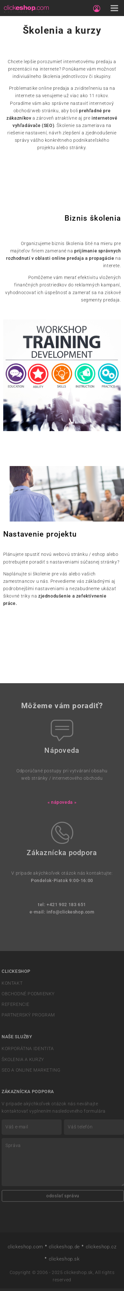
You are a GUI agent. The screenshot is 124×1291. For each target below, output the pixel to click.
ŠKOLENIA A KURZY (23, 1059)
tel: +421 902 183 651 (62, 904)
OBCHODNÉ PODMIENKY (28, 994)
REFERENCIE (16, 1004)
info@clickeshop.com (70, 912)
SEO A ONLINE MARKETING (31, 1070)
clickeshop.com (25, 1247)
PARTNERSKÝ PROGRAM (28, 1015)
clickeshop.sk (64, 1259)
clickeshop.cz (101, 1247)
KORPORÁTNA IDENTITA (28, 1048)
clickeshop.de (64, 1247)
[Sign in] (97, 8)
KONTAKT (12, 983)
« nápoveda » (62, 802)
